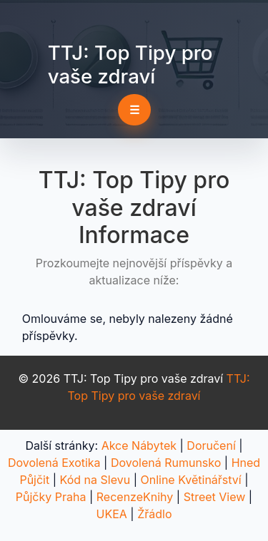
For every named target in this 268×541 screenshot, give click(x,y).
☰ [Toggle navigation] (134, 110)
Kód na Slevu (95, 480)
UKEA (111, 514)
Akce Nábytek (139, 445)
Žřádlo (154, 514)
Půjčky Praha (51, 497)
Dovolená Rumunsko (166, 462)
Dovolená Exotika (54, 462)
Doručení (211, 445)
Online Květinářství (190, 480)
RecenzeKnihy (135, 497)
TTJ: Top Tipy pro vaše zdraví (130, 64)
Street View (215, 497)
